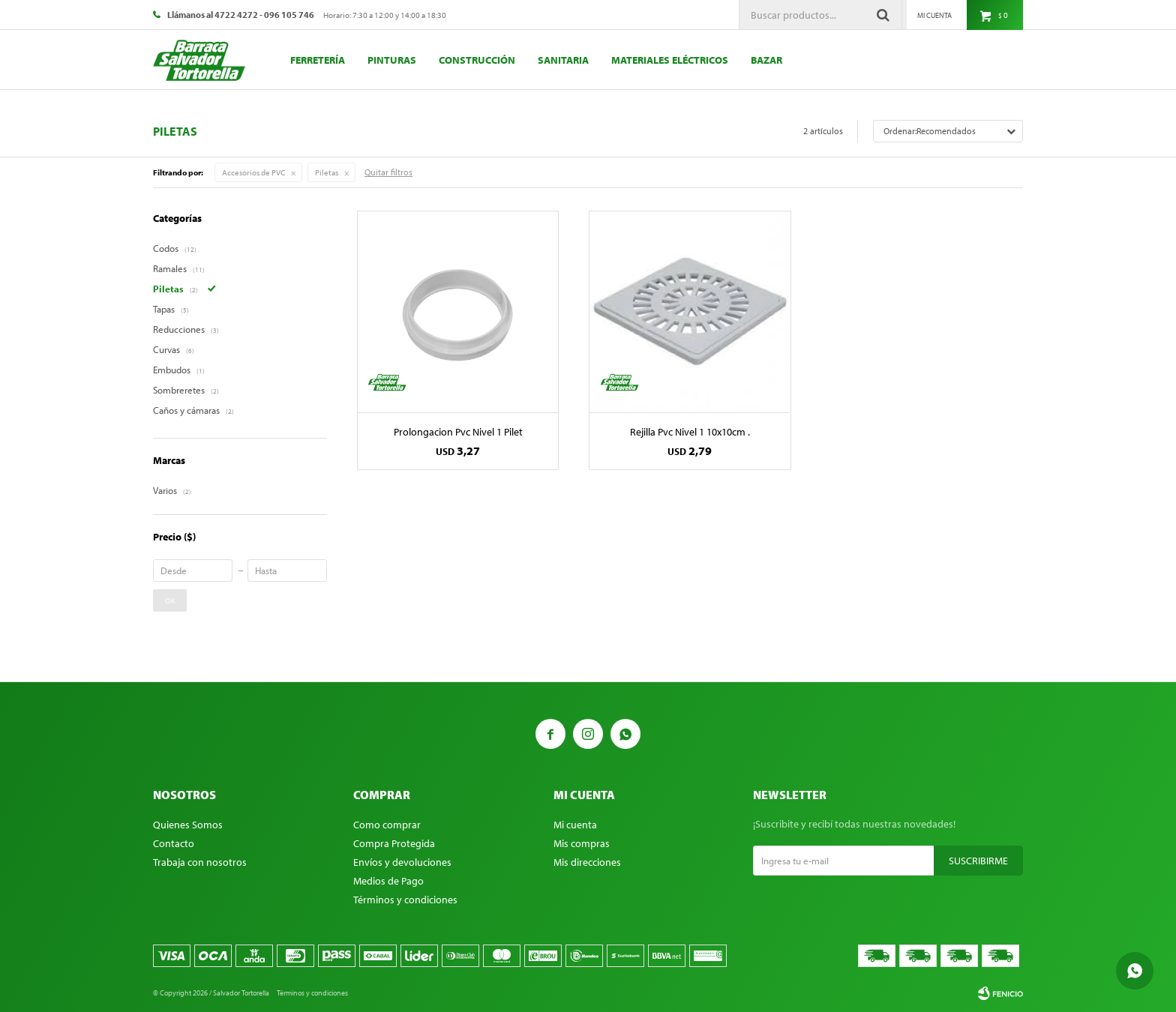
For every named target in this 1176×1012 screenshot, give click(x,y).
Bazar (766, 60)
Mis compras (582, 843)
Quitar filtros (388, 172)
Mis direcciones (587, 862)
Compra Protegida (394, 843)
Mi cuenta (575, 824)
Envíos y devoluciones (402, 862)
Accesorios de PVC (253, 172)
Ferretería (317, 60)
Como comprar (387, 824)
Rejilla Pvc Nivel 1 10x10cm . (690, 432)
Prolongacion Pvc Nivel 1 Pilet (458, 432)
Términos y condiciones (405, 899)
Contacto (173, 843)
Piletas (326, 172)
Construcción (477, 60)
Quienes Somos (188, 824)
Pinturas (392, 60)
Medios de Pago (388, 881)
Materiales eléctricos (669, 60)
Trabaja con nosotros (200, 862)
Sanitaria (563, 60)
